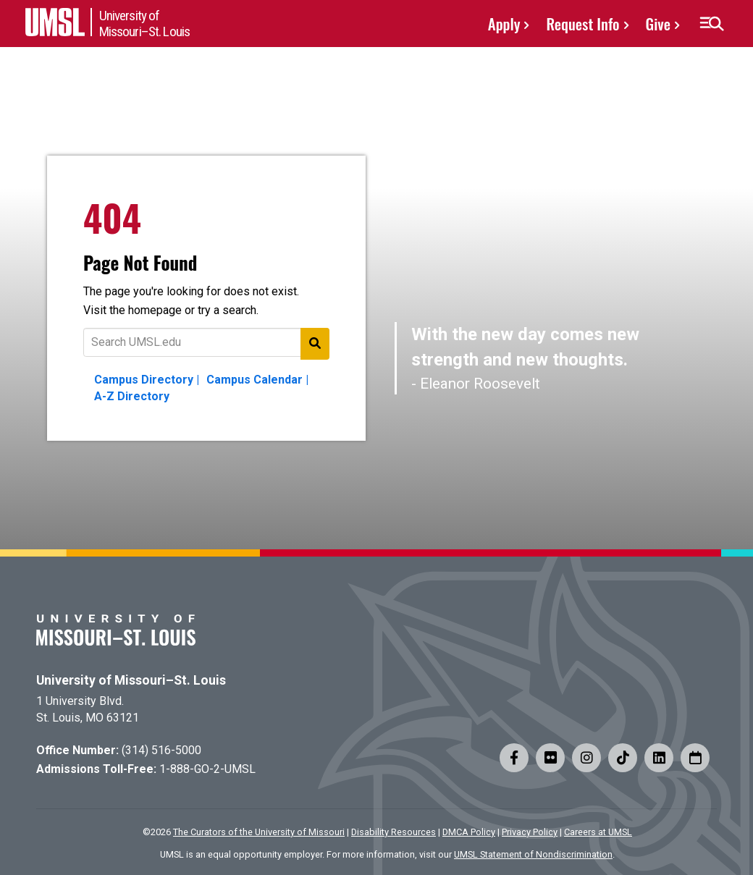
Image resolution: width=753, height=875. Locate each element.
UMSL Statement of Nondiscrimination (533, 854)
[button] (711, 23)
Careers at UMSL (598, 832)
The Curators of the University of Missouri (259, 832)
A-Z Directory (131, 396)
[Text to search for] (206, 342)
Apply (504, 23)
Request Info (582, 23)
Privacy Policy (530, 832)
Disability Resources (393, 832)
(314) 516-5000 (161, 750)
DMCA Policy (468, 832)
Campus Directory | (146, 379)
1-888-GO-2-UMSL (207, 769)
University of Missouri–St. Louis (131, 680)
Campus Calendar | (257, 379)
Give (658, 23)
